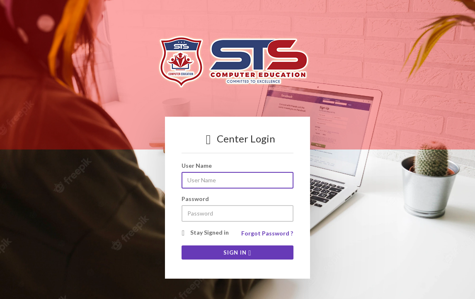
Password (195, 198)
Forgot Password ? (267, 233)
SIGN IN (237, 252)
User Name (197, 165)
